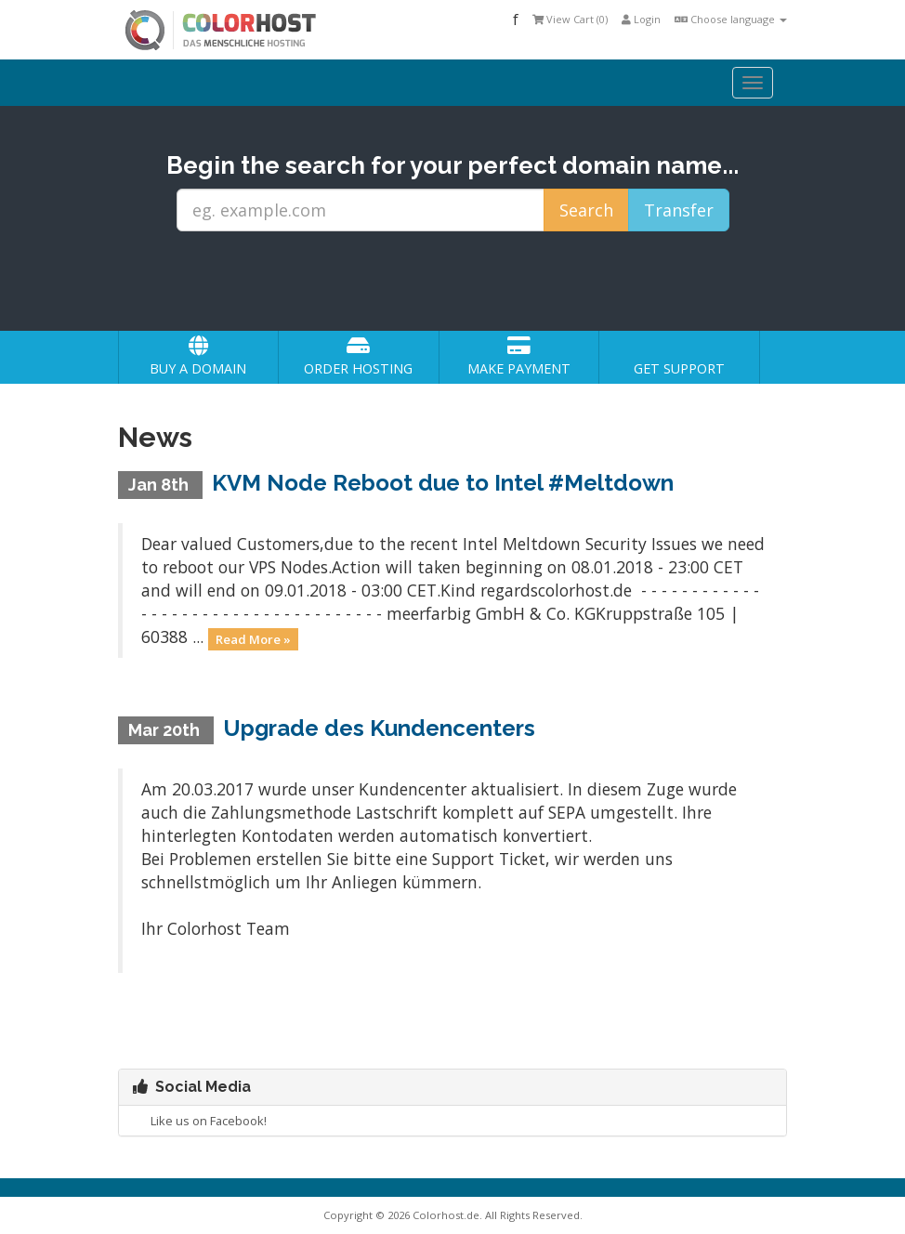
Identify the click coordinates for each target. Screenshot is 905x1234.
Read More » (253, 638)
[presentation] (470, 281)
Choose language (731, 19)
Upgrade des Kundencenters (379, 728)
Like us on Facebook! (200, 1120)
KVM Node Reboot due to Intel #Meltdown (443, 482)
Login (641, 19)
